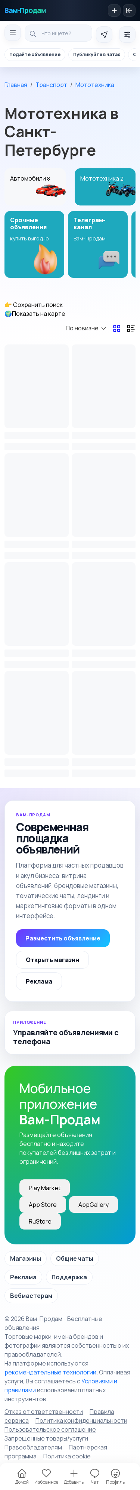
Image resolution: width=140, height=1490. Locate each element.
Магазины (25, 1258)
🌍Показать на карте (34, 314)
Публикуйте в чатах (96, 54)
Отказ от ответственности (43, 1412)
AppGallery (93, 1205)
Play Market (44, 1188)
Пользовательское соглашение (50, 1429)
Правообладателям (33, 1447)
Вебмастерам (31, 1296)
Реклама (39, 981)
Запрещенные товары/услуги (46, 1438)
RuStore (40, 1221)
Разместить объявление (62, 938)
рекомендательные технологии (50, 1372)
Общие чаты (74, 1258)
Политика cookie (67, 1456)
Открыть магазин (52, 960)
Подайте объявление (34, 54)
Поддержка (69, 1277)
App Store (43, 1205)
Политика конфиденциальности (81, 1420)
